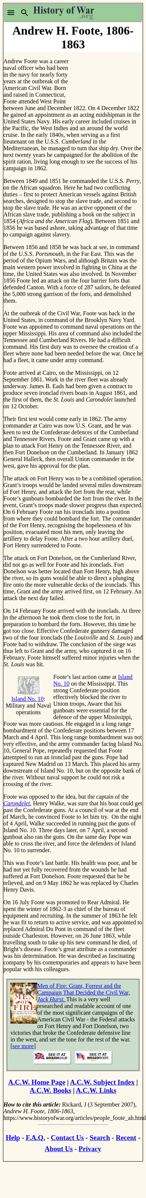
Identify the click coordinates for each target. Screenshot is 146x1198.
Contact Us (67, 1137)
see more (23, 1046)
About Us (59, 1149)
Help (13, 1137)
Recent (126, 1137)
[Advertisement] (106, 75)
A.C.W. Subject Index (102, 1082)
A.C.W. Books (51, 1090)
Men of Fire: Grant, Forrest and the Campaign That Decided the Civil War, (83, 992)
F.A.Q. (35, 1137)
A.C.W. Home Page (37, 1082)
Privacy (90, 1149)
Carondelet (16, 803)
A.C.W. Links (96, 1090)
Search (100, 1137)
